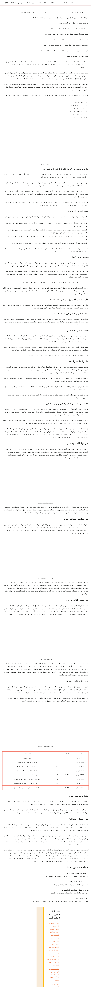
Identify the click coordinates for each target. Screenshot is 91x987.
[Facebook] (48, 954)
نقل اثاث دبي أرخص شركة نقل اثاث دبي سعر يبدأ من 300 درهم (60, 929)
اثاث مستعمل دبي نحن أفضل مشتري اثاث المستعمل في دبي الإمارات (58, 921)
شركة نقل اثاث (83, 13)
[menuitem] (5, 2)
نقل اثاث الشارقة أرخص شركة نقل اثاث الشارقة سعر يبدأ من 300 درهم (57, 932)
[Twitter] (45, 954)
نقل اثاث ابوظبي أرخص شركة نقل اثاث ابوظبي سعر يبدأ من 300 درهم (58, 917)
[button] (44, 2)
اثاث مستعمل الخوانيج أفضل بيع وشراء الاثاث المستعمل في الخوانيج (59, 925)
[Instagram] (42, 954)
